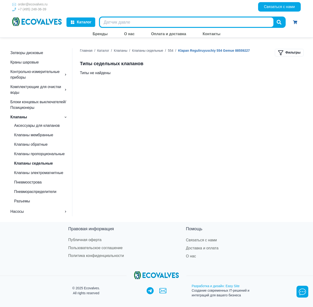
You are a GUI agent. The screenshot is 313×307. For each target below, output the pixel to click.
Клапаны (120, 50)
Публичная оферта (85, 240)
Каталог (80, 22)
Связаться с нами (279, 7)
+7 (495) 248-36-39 (32, 9)
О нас (191, 256)
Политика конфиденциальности (96, 256)
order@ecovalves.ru (33, 4)
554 (170, 50)
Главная (86, 50)
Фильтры (289, 52)
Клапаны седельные (147, 50)
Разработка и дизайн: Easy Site (215, 286)
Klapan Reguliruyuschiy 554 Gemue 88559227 (214, 50)
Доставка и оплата (202, 248)
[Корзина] (295, 22)
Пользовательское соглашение (95, 248)
